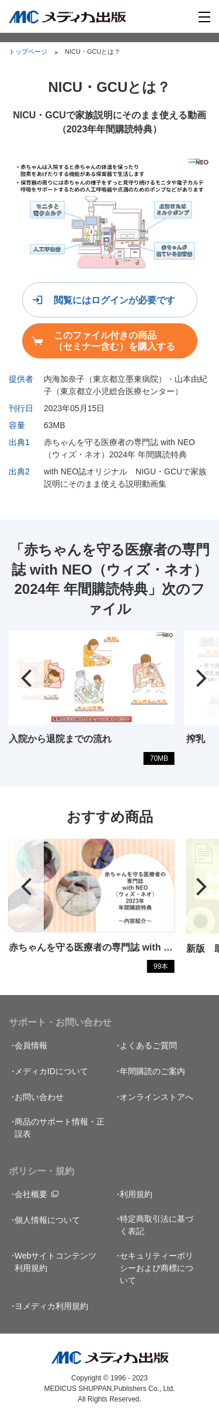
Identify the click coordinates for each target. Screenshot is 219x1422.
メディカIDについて (51, 1071)
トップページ (28, 51)
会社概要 (31, 1194)
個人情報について (47, 1220)
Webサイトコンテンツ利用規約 (56, 1262)
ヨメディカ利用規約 (51, 1306)
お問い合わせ (39, 1097)
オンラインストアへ (156, 1097)
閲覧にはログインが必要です (114, 300)
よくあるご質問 (148, 1045)
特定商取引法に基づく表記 (156, 1225)
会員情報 (31, 1045)
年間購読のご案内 (152, 1071)
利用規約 (136, 1194)
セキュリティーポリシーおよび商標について (156, 1268)
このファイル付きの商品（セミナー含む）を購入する (114, 340)
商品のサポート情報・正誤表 (60, 1128)
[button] (26, 678)
